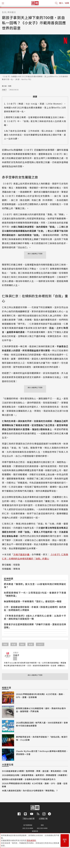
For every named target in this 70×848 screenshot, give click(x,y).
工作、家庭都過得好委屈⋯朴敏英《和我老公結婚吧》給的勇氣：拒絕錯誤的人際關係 (35, 608)
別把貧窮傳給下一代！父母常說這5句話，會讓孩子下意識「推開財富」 (35, 594)
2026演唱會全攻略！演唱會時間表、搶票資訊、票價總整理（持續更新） (35, 775)
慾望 (14, 644)
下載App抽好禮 (28, 818)
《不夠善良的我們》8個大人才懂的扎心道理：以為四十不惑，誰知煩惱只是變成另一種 (35, 617)
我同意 (65, 841)
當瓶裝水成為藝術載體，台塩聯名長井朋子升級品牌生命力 (29, 779)
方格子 (4, 90)
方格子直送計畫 (21, 554)
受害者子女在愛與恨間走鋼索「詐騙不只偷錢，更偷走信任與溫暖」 (35, 626)
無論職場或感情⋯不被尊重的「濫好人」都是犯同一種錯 (33, 601)
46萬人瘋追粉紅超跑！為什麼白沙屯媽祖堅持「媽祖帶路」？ (30, 790)
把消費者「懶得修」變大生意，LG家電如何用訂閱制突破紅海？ (35, 585)
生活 (4, 12)
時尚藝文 (12, 12)
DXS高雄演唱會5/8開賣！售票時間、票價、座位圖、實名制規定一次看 (34, 771)
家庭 (5, 644)
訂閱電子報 (43, 818)
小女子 (40, 644)
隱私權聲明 (31, 840)
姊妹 (22, 644)
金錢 (31, 644)
